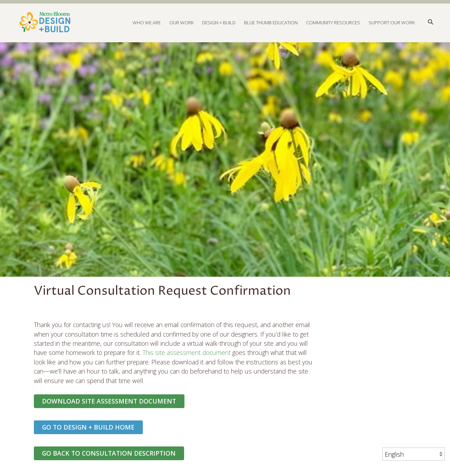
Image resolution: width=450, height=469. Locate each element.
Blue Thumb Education (271, 22)
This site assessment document (186, 352)
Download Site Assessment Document (109, 401)
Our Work (181, 22)
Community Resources (333, 22)
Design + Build (219, 22)
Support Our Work (392, 22)
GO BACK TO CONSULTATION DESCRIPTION (109, 453)
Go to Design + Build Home (88, 427)
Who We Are (147, 22)
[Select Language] (413, 454)
